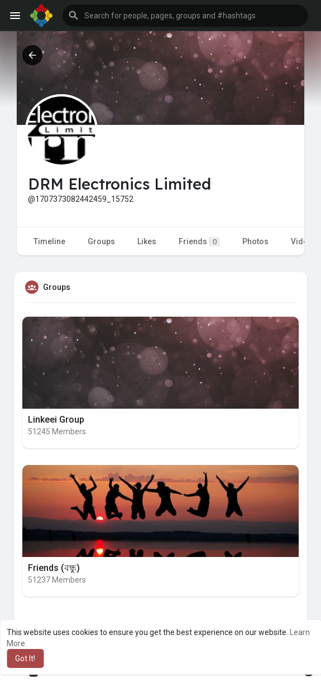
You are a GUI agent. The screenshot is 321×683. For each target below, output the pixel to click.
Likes (146, 241)
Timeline (49, 241)
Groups (101, 241)
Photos (255, 241)
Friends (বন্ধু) (54, 568)
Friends (199, 241)
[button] (185, 15)
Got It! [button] (25, 658)
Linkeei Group (56, 419)
